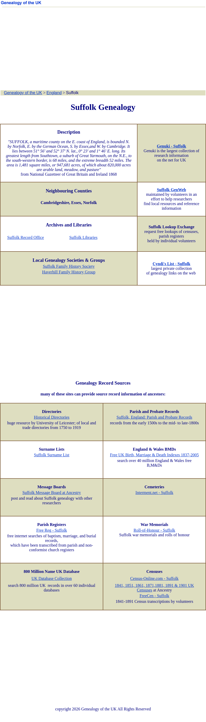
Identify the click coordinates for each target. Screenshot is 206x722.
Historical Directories (51, 417)
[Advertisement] (103, 49)
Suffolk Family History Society (69, 266)
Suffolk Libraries (83, 237)
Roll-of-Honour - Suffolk (154, 530)
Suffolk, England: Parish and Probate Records (154, 417)
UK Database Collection (51, 578)
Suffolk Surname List (51, 455)
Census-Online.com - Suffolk (154, 578)
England (54, 93)
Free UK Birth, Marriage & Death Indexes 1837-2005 (154, 455)
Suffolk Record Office (25, 237)
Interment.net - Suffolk (154, 492)
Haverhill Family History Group (69, 272)
